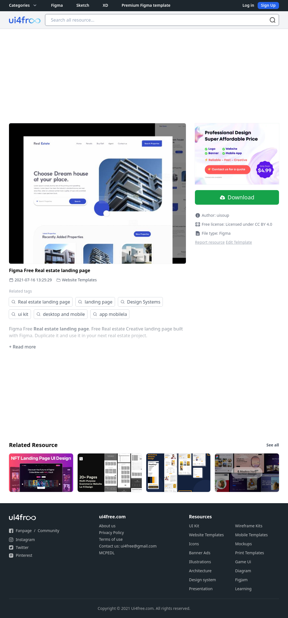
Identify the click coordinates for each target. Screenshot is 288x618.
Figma (57, 5)
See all (272, 445)
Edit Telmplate (239, 242)
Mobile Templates (251, 534)
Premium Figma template (146, 5)
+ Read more (22, 347)
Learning (243, 588)
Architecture (200, 570)
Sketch (82, 5)
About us (107, 525)
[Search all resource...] (162, 20)
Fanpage (24, 530)
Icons (194, 543)
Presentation (201, 588)
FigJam (241, 579)
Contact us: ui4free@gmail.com (128, 546)
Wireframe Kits (248, 525)
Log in (248, 5)
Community (48, 530)
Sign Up (268, 5)
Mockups (243, 543)
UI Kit (194, 525)
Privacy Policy (111, 532)
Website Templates (79, 279)
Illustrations (200, 561)
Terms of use (111, 539)
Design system (202, 579)
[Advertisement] (144, 71)
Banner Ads (199, 552)
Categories (23, 5)
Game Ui (243, 561)
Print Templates (249, 552)
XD (105, 5)
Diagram (243, 570)
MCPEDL (106, 552)
